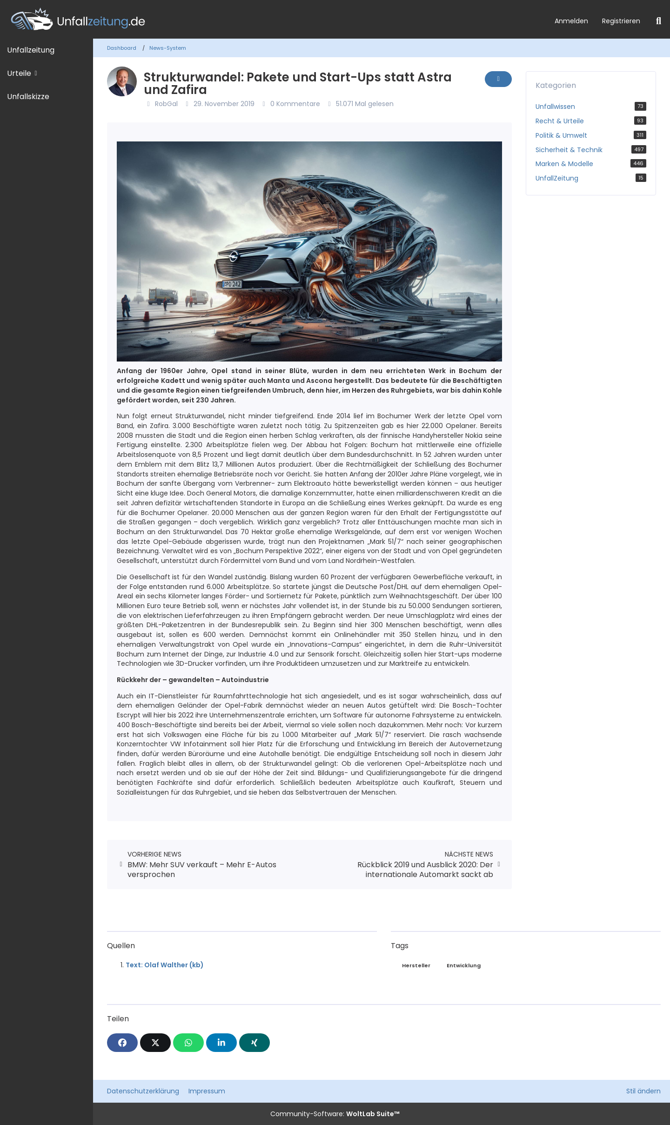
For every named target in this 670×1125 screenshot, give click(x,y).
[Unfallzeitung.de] (274, 19)
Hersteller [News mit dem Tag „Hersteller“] (416, 965)
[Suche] (658, 21)
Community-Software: (335, 1113)
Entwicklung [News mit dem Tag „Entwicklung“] (464, 965)
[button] (221, 1042)
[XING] (254, 1042)
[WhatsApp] (188, 1042)
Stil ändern (643, 1091)
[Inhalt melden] (498, 79)
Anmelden (571, 21)
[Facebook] (122, 1042)
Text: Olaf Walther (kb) (165, 965)
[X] (155, 1042)
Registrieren (621, 21)
